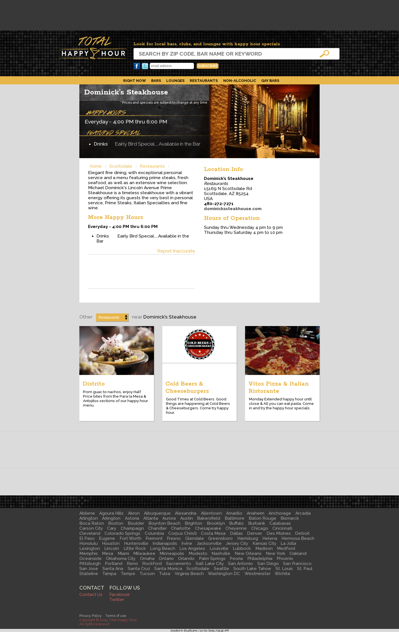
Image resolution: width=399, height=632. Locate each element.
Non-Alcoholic (239, 80)
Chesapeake (208, 528)
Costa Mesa (213, 533)
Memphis (88, 553)
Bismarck (290, 518)
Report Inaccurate (176, 251)
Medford (286, 548)
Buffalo (236, 523)
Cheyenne (236, 528)
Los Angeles (192, 548)
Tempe (128, 573)
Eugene (107, 538)
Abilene (87, 513)
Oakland (298, 553)
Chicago (259, 528)
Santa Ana (112, 568)
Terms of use (115, 616)
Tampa (109, 573)
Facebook (137, 66)
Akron (134, 513)
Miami (123, 553)
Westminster (257, 573)
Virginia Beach (189, 573)
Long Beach (162, 548)
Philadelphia (259, 558)
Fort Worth (130, 538)
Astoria (132, 518)
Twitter (145, 66)
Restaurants (204, 80)
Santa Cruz (139, 568)
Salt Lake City (210, 563)
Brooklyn (216, 523)
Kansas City (264, 543)
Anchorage (280, 513)
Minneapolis (172, 553)
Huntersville (136, 543)
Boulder (136, 523)
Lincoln (111, 548)
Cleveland (89, 533)
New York (275, 553)
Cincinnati (282, 528)
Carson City (91, 528)
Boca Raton (91, 523)
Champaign (132, 528)
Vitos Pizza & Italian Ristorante (278, 387)
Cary (111, 528)
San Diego (268, 563)
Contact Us (91, 594)
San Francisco (297, 563)
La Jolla (288, 543)
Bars (156, 80)
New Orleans (248, 553)
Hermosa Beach (297, 538)
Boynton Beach (164, 523)
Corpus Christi (182, 533)
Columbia (154, 533)
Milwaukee (144, 553)
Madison (264, 548)
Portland (113, 563)
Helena (269, 538)
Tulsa (164, 573)
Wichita (282, 573)
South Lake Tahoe (252, 568)
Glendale (194, 538)
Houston (111, 543)
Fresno (174, 538)
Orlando (186, 558)
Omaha (147, 558)
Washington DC (224, 573)
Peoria (236, 558)
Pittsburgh (90, 563)
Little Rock (135, 548)
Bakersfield (208, 518)
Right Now (134, 80)
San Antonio (240, 563)
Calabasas (280, 523)
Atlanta (150, 518)
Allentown (211, 513)
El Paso (87, 538)
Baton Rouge (262, 518)
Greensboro (220, 538)
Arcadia (303, 513)
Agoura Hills (111, 513)
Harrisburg (247, 538)
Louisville (219, 548)
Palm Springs (212, 558)
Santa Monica (168, 568)
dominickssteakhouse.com (233, 208)
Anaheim (255, 513)
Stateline (88, 573)
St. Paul (304, 568)
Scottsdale (120, 166)
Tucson (147, 573)
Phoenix (285, 558)
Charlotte (181, 528)
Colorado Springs (122, 533)
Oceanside (90, 558)
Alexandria (185, 513)
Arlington (88, 518)
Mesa (107, 553)
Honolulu (88, 543)
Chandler (157, 528)
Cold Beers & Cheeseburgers (187, 387)
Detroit (302, 533)
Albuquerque (157, 513)
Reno (132, 563)
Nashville (221, 553)
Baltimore (234, 518)
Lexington (89, 548)
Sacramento (178, 563)
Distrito (94, 384)
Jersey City (237, 543)
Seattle (221, 568)
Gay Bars (270, 80)
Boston (115, 523)
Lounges (175, 80)
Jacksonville (209, 543)
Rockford (152, 563)
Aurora (169, 518)
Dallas (236, 533)
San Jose (88, 568)
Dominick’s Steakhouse (126, 92)
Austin (186, 518)
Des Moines (279, 533)
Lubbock (242, 548)
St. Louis (284, 568)
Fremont (154, 538)
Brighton (193, 523)
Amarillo (234, 513)
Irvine (186, 543)
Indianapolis (165, 543)
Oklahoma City (121, 558)
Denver (254, 533)
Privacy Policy (90, 616)
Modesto (198, 553)
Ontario (166, 558)
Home (95, 166)
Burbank (256, 523)
